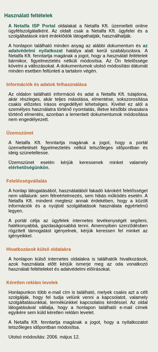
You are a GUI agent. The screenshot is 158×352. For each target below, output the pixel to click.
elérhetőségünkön (28, 167)
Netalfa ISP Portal (34, 25)
